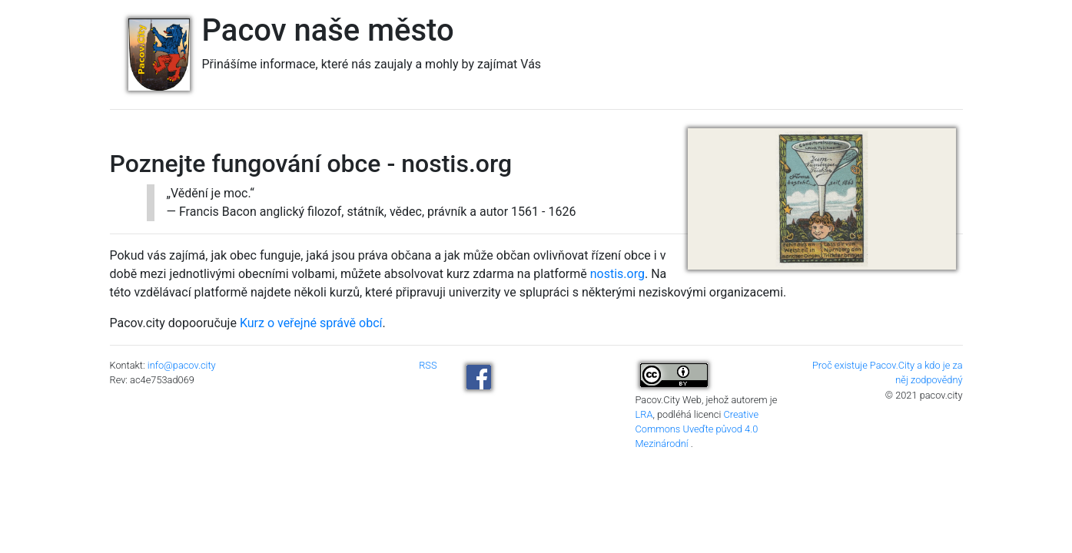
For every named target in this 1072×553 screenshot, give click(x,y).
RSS (427, 365)
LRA (644, 414)
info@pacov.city (182, 365)
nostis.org (617, 274)
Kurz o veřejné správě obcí (311, 323)
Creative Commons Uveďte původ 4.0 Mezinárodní (697, 429)
